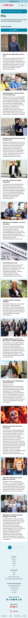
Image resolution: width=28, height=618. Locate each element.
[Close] (25, 11)
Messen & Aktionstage (14, 576)
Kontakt (24, 616)
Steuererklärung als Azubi (10, 263)
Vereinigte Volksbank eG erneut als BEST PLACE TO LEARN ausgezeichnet (13, 339)
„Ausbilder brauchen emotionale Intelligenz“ (12, 300)
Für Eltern (14, 592)
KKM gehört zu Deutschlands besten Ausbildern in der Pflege (13, 515)
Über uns (14, 559)
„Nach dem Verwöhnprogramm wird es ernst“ (13, 55)
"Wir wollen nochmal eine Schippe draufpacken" (12, 181)
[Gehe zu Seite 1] (10, 547)
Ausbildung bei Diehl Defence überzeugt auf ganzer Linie (14, 139)
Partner (14, 563)
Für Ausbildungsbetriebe (14, 585)
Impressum (4, 616)
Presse (14, 572)
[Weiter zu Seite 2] (22, 547)
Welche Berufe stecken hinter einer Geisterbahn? (12, 427)
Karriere (14, 561)
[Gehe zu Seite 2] (14, 547)
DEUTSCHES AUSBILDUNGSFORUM (14, 578)
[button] (25, 5)
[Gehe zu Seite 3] (18, 547)
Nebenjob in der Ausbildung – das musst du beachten (14, 223)
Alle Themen (14, 30)
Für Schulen (14, 590)
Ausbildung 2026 (14, 1)
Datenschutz (17, 616)
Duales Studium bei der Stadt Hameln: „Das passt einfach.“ (13, 381)
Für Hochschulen (14, 588)
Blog (14, 574)
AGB (10, 616)
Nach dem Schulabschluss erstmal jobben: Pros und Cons (12, 478)
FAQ (14, 565)
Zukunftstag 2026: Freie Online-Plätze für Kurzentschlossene (13, 94)
